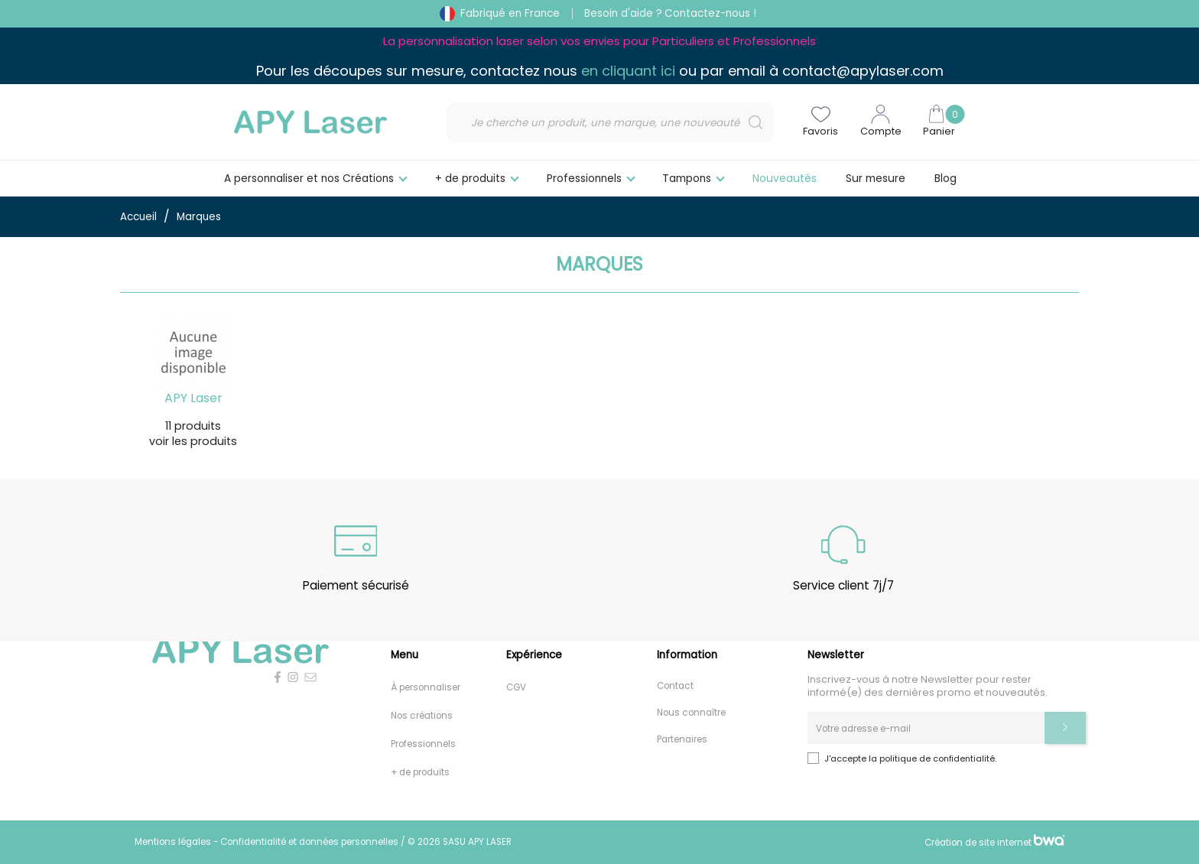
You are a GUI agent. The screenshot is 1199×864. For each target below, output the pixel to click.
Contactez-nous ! (710, 13)
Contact (675, 686)
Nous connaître (691, 713)
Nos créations (422, 716)
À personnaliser (425, 688)
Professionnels (423, 745)
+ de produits (420, 773)
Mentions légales (174, 842)
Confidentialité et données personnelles (310, 842)
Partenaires (682, 740)
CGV (516, 688)
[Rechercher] (610, 122)
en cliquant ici (628, 70)
